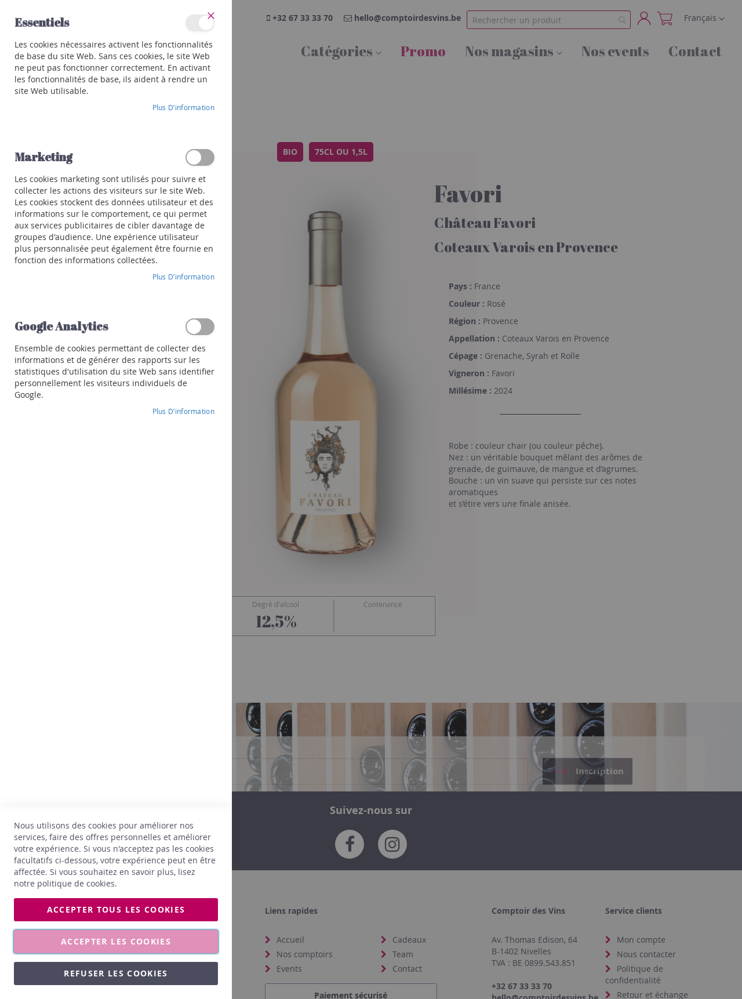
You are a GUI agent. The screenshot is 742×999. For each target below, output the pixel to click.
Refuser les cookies (116, 973)
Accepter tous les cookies (116, 909)
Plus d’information (183, 107)
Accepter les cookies (116, 941)
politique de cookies (76, 883)
